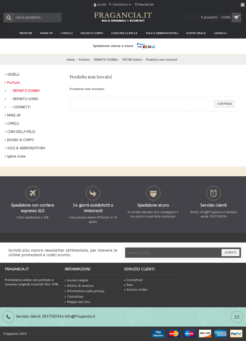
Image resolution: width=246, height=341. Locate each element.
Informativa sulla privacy (85, 291)
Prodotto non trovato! (161, 59)
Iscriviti (230, 252)
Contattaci (74, 297)
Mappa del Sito (77, 302)
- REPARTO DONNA (23, 91)
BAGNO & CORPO (20, 140)
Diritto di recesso (79, 286)
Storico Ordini (135, 289)
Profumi (84, 59)
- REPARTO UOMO (22, 99)
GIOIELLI (13, 74)
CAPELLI (13, 124)
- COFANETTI (18, 107)
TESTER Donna (132, 59)
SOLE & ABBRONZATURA (26, 148)
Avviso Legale (76, 280)
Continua (224, 103)
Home (70, 59)
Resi (128, 285)
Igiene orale (16, 156)
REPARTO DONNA (105, 59)
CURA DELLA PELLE (21, 132)
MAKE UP (14, 115)
